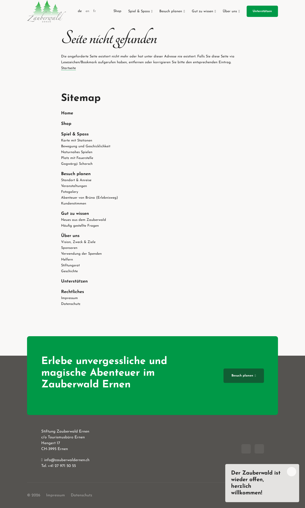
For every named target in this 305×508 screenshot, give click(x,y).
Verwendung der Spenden (81, 254)
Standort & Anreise (76, 180)
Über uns (70, 236)
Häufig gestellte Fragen (80, 226)
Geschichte (69, 271)
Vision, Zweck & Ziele (78, 242)
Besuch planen (76, 174)
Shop (66, 124)
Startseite (68, 68)
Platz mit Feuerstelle (77, 158)
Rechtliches (72, 292)
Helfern (67, 259)
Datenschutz (70, 304)
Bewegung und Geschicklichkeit (85, 146)
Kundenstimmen (73, 203)
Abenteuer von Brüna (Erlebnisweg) (89, 198)
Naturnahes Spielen (76, 152)
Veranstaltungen (74, 186)
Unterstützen (74, 281)
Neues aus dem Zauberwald (83, 220)
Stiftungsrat (70, 265)
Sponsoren (69, 248)
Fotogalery (69, 192)
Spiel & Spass (75, 134)
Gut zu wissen (75, 213)
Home (67, 113)
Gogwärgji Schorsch (77, 164)
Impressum (69, 298)
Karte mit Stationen (76, 140)
